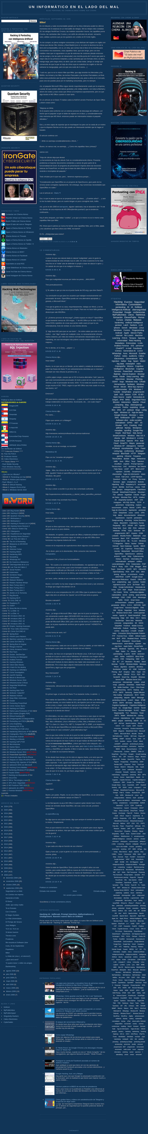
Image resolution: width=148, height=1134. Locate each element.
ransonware (118, 1049)
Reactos (116, 828)
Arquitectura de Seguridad (20, 534)
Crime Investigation (17, 672)
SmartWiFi (135, 538)
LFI (122, 662)
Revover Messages (138, 987)
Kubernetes (14, 572)
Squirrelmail (127, 882)
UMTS (116, 715)
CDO (115, 513)
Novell (143, 708)
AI (128, 307)
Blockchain (130, 369)
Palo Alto (115, 826)
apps (123, 482)
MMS (114, 967)
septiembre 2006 (12, 888)
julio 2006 (10, 974)
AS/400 (143, 910)
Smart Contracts (139, 590)
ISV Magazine (134, 862)
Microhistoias (130, 869)
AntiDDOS (130, 656)
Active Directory (140, 520)
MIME (143, 964)
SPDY (138, 990)
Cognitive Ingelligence (120, 705)
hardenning (135, 1031)
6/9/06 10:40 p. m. (54, 858)
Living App (118, 451)
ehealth (140, 631)
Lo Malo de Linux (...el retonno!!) (18, 956)
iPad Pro (142, 1034)
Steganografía (119, 713)
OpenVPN (131, 759)
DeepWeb (118, 626)
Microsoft (133, 353)
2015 (6, 844)
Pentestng (142, 872)
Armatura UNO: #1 (17, 624)
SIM (114, 610)
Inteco (130, 952)
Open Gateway (126, 546)
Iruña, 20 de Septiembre (15, 946)
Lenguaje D (121, 962)
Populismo (10, 949)
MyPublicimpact (10, 1013)
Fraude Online (14, 773)
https (133, 459)
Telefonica (134, 713)
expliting (123, 1026)
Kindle (124, 959)
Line (115, 867)
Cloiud (114, 929)
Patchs (138, 759)
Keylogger (142, 864)
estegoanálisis (128, 623)
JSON (124, 787)
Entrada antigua (100, 891)
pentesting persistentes (131, 905)
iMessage (140, 698)
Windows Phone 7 (126, 1013)
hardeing (128, 1031)
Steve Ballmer (131, 1000)
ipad (116, 394)
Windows (118, 330)
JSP (124, 756)
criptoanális (138, 1018)
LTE (129, 818)
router (144, 800)
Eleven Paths (136, 333)
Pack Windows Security (11, 467)
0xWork (114, 910)
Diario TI (57, 193)
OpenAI (130, 441)
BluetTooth (121, 923)
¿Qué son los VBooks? (11, 474)
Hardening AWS (16, 554)
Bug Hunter (14, 511)
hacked (141, 446)
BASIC (115, 703)
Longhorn (129, 867)
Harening (133, 946)
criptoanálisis (116, 595)
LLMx (115, 962)
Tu (139, 885)
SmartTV (123, 443)
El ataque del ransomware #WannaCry (70, 1022)
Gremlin (136, 708)
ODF (136, 500)
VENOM (142, 1006)
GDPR (129, 569)
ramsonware (140, 1047)
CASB (132, 923)
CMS (122, 659)
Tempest (141, 628)
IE (142, 816)
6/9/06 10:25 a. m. (54, 437)
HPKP (127, 859)
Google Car (130, 782)
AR (139, 910)
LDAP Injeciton (141, 959)
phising (114, 908)
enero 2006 (10, 995)
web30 (136, 721)
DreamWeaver (138, 931)
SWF (133, 993)
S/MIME (115, 738)
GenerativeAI (132, 358)
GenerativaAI (117, 941)
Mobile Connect (137, 626)
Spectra (141, 338)
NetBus (115, 977)
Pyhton (128, 792)
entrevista (117, 623)
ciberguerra (131, 446)
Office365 (142, 569)
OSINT (12, 606)
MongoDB (116, 759)
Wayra (132, 443)
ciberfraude (116, 895)
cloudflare (118, 464)
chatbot (142, 497)
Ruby (121, 567)
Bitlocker (141, 723)
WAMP (114, 1008)
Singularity (115, 833)
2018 (6, 834)
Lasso (130, 787)
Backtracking (10, 966)
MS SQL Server (129, 502)
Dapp (115, 810)
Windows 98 (134, 1011)
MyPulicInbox (136, 975)
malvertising (116, 774)
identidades (122, 1036)
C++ (127, 923)
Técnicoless (117, 459)
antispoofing (118, 698)
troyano (134, 533)
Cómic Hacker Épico (17, 706)
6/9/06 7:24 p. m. (53, 676)
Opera (143, 618)
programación (138, 392)
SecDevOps (119, 621)
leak (142, 441)
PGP (144, 564)
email (143, 682)
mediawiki (125, 1039)
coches (116, 631)
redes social (127, 1049)
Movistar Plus (126, 497)
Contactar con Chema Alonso (17, 214)
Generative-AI (129, 351)
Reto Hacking (135, 340)
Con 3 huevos (11, 912)
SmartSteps (118, 882)
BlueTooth (125, 453)
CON (134, 394)
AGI (126, 910)
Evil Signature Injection (138, 934)
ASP (115, 723)
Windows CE (126, 887)
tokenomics (126, 402)
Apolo (130, 851)
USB (131, 567)
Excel (117, 477)
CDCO (117, 726)
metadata (118, 430)
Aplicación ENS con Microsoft (20, 765)
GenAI (124, 328)
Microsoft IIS (140, 790)
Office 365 (142, 579)
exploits (126, 464)
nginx (113, 800)
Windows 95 (129, 795)
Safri (143, 993)
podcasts (117, 407)
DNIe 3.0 (141, 751)
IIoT (136, 949)
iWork (141, 741)
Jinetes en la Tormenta (18, 593)
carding (140, 715)
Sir (114, 995)
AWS (116, 656)
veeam (132, 1054)
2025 (6, 810)
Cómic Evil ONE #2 (18, 631)
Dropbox (127, 672)
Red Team (13, 652)
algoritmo (123, 667)
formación (117, 317)
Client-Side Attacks (17, 665)
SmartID (134, 677)
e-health (133, 631)
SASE (121, 990)
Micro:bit (116, 823)
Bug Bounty (14, 595)
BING (127, 400)
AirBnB (142, 803)
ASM (134, 669)
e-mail (128, 348)
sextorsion (141, 654)
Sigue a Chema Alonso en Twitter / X (20, 244)
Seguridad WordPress (18, 685)
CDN (132, 805)
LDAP (126, 469)
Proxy (135, 479)
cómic (137, 513)
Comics (127, 330)
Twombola (115, 1006)
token (143, 474)
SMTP (121, 692)
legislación (133, 510)
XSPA (142, 695)
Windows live (131, 715)
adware (120, 495)
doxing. (123, 1021)
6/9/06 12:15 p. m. (54, 479)
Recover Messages (125, 710)
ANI (135, 910)
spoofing (127, 430)
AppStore (141, 746)
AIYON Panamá (11, 441)
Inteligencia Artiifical (131, 864)
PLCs (133, 674)
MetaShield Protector (128, 492)
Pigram (116, 762)
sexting (131, 595)
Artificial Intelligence (134, 322)
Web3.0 (123, 767)
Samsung (128, 692)
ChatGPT (120, 348)
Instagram (117, 502)
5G (145, 720)
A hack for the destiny (17, 667)
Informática (116, 952)
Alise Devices (123, 851)
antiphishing (121, 582)
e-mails (116, 549)
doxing (116, 574)
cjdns (133, 895)
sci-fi (129, 585)
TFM (121, 885)
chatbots (131, 602)
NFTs (135, 497)
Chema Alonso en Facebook (16, 256)
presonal (140, 1044)
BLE (143, 585)
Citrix (137, 448)
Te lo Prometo (11, 908)
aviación (129, 839)
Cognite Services (125, 780)
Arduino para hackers (18, 479)
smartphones (123, 803)
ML (128, 541)
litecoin (140, 772)
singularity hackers (125, 500)
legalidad (128, 495)
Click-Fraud (140, 687)
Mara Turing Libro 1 (17, 590)
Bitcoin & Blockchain (17, 678)
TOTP (139, 502)
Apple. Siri (115, 918)
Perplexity (116, 525)
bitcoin (123, 387)
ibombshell (117, 669)
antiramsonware (139, 1016)
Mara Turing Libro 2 (17, 588)
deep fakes (125, 631)
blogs (138, 410)
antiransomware (120, 602)
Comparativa (50, 554)
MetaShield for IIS (119, 869)
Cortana (126, 751)
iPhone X (138, 903)
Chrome (128, 456)
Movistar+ (141, 492)
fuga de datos (137, 412)
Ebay (114, 857)
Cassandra (127, 926)
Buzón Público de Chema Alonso (18, 221)
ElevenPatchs (126, 934)
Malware (137, 320)
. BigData (143, 908)
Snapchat (127, 764)
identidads (130, 1036)
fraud (135, 900)
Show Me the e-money (18, 608)
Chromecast (127, 854)
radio (116, 461)
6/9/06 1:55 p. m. (53, 604)
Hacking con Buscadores (18, 775)
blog (126, 405)
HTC (120, 946)
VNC (114, 887)
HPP (137, 785)
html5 (133, 654)
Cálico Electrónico (11, 459)
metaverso (141, 459)
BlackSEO (124, 523)
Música (130, 366)
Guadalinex (140, 944)
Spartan (116, 1000)
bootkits (122, 741)
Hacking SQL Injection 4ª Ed (20, 762)
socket (131, 1052)
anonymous (117, 682)
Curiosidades (135, 304)
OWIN (143, 977)
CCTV (127, 805)
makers (139, 505)
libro (113, 410)
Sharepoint (126, 641)
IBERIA (131, 949)
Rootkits (137, 662)
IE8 (120, 787)
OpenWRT (130, 982)
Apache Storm (124, 916)
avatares (132, 667)
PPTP (115, 692)
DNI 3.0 (143, 929)
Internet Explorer (129, 374)
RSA (127, 572)
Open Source (118, 397)
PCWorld (116, 448)
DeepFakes (126, 392)
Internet (119, 335)
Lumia (128, 964)
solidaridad (121, 908)
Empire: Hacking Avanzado (20, 626)
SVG (129, 993)
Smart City (125, 677)
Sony (134, 764)
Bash (123, 749)
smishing (125, 1052)
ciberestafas (117, 474)
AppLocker (133, 916)
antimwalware (140, 890)
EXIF (144, 854)
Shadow (134, 831)
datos (120, 515)
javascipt (141, 797)
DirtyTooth (121, 569)
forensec (142, 1026)
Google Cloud (137, 577)
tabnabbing (119, 1054)
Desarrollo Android (17, 737)
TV (128, 651)
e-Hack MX (9, 428)
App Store (118, 646)
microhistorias (127, 448)
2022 (6, 820)
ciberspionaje (127, 682)
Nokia (123, 872)
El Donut (9, 901)
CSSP (120, 926)
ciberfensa (139, 893)
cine (141, 500)
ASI (116, 913)
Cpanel (126, 808)
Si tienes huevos (12, 932)
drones (123, 574)
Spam (135, 361)
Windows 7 (138, 389)
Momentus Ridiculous (120, 579)
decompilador (118, 898)
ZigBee (131, 1016)
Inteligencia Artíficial (118, 954)
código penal (141, 895)
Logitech (115, 964)
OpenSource (130, 554)
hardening (119, 322)
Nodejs (123, 759)
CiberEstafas (14, 577)
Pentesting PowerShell (18, 703)
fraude (122, 376)
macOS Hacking (16, 675)
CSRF (129, 597)
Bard (122, 538)
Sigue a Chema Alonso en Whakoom (20, 232)
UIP (121, 1006)
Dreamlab (9, 414)
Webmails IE (117, 1011)
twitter (123, 361)
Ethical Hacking (16, 485)
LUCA (140, 351)
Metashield (125, 551)
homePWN (116, 903)
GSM (141, 533)
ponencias (127, 1044)
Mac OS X (140, 436)
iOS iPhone (134, 1034)
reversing (128, 520)
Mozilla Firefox (125, 536)
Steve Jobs (129, 621)
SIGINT (132, 990)
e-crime (140, 438)
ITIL (145, 949)
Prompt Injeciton (135, 985)
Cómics (118, 351)
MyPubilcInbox (117, 736)
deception (139, 769)
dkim (143, 572)
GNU (133, 672)
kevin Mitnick (128, 644)
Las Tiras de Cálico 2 (19, 567)
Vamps (116, 767)
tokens (128, 394)
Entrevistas (131, 343)
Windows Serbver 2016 (138, 887)
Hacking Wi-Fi (15, 598)
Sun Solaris (118, 592)
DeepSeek (123, 513)
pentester (142, 510)
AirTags (140, 849)
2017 (6, 837)
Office (127, 461)
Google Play (138, 430)
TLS (127, 713)
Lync (133, 964)
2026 (6, 806)
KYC (113, 959)
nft (116, 500)
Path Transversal (132, 872)
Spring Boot (14, 634)
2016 (6, 841)
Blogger (138, 567)
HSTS (129, 690)
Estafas (142, 353)
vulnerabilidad (133, 803)
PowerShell (127, 371)
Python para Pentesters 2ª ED (21, 711)
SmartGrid (116, 998)
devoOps (126, 898)
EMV (123, 782)
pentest (118, 325)
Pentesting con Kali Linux (19, 729)
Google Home (118, 608)
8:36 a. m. (74, 241)
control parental (139, 613)
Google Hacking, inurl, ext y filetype (69, 1074)
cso (133, 718)
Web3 (142, 361)
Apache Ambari (132, 913)
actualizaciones (139, 836)
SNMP (122, 738)
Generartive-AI (140, 939)
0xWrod (120, 910)
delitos (114, 721)
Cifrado (142, 382)
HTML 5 (114, 756)
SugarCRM (140, 1000)
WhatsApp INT (15, 559)
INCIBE (122, 862)
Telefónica (140, 315)
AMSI (134, 849)
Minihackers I (15, 521)
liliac (113, 905)
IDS (114, 662)
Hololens (140, 946)
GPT (133, 417)
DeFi (144, 605)
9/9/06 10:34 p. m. (54, 882)
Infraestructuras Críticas (19, 683)
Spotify (136, 546)
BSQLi (123, 605)
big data (120, 364)
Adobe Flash (140, 685)
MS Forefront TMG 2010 (18, 785)
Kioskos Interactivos (137, 728)
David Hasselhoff (134, 615)
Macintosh (141, 818)
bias (137, 572)
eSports (128, 844)
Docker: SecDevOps (17, 654)
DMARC (133, 751)
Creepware (134, 808)
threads (128, 908)
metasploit (130, 364)
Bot (115, 687)
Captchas (128, 549)
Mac (144, 508)
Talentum (140, 461)
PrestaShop (134, 762)
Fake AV (129, 813)
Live (144, 787)
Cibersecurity (118, 751)
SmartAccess (132, 995)
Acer (120, 913)
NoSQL (126, 736)
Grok (124, 785)
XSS (121, 394)
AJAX (130, 910)
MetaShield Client (131, 731)
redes (124, 356)
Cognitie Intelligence (139, 780)
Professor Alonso (10, 456)
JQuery (120, 957)
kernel (125, 595)
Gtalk (116, 816)
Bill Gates (129, 703)
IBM (129, 528)
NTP (128, 823)
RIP (129, 987)
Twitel (143, 538)
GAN (134, 597)
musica (131, 846)
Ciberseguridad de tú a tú (19, 565)
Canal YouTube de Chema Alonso (19, 272)
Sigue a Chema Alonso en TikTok (18, 228)
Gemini (140, 417)
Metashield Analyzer (136, 821)
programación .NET (122, 533)
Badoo (126, 921)
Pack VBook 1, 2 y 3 (10, 482)
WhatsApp (116, 353)
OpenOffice (119, 554)
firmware (135, 1026)
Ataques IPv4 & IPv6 (18, 487)
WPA (121, 795)
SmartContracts (119, 436)
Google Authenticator (126, 587)
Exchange (122, 813)
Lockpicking (121, 867)
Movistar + (133, 415)
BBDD (118, 749)
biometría (132, 466)
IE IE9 (140, 394)
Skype (130, 590)
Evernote (120, 857)
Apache (135, 402)
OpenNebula (121, 982)
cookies (136, 682)
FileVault (134, 936)
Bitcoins (116, 402)
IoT (124, 410)
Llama (137, 487)
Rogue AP (141, 736)
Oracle (118, 433)
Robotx (116, 990)
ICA (142, 690)
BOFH (121, 703)
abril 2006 (10, 984)
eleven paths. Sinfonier (139, 1021)
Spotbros (123, 1000)
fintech (129, 1026)
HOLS (122, 816)
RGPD (124, 987)
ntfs (136, 1039)
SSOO (140, 880)
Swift (140, 882)
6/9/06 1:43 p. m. (53, 503)
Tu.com (134, 541)
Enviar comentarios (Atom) (60, 902)
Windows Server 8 (138, 1013)
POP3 (143, 823)
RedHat (143, 638)
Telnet (131, 1003)
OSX (133, 823)
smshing (123, 849)
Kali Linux (125, 477)
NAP (114, 872)
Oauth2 (133, 579)
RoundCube (118, 880)
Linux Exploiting (16, 724)
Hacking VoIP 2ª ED (17, 742)
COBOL (114, 854)
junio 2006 (10, 978)
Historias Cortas (16, 549)
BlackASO (119, 805)
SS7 (133, 828)
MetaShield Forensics (127, 790)
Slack (122, 833)
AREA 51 (8, 432)
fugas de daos (135, 1029)
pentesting (120, 307)
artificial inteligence (118, 839)
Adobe (122, 656)
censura (116, 718)
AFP (129, 849)
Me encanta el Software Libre (17, 942)
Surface (135, 882)
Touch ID (133, 885)
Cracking (133, 425)
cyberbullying (117, 654)
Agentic (142, 525)
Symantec (115, 885)
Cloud (116, 443)
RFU (119, 987)
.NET (136, 423)
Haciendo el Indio (12, 898)
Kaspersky (123, 818)
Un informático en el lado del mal (74, 7)
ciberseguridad (139, 310)
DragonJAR (9, 406)
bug (129, 361)
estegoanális (119, 900)
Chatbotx (141, 926)
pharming (143, 905)
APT (132, 469)
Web (131, 1008)
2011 (6, 858)
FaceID (139, 726)
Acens (122, 777)
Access (116, 777)
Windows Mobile (132, 664)
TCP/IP (122, 664)
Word (132, 890)
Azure (115, 487)
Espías (114, 813)
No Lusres (122, 977)
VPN (143, 513)
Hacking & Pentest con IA (20, 523)
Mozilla (140, 733)
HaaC (139, 672)
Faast (143, 448)
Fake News (118, 469)
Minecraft (135, 970)
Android (118, 333)
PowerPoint (129, 826)
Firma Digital (139, 549)
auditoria (126, 893)
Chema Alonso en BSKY (12, 252)
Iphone (117, 328)
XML (136, 767)
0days (137, 700)
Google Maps (127, 708)
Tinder (141, 713)
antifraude (131, 769)
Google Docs (117, 944)
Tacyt (133, 461)
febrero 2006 (11, 991)
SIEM (126, 990)
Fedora (136, 813)
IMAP (116, 862)
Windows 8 (130, 438)
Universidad (122, 340)
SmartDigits (141, 995)
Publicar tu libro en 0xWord (11, 400)
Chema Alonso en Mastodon (14, 248)
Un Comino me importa (14, 895)
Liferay (129, 962)
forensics (115, 538)
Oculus (115, 980)
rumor (134, 1049)
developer (140, 451)
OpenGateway (118, 572)
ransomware (116, 508)
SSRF (142, 762)
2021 (6, 824)
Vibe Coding (117, 695)
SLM (118, 641)
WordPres (124, 1016)
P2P (128, 538)
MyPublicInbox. (116, 975)
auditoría (133, 356)
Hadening (126, 946)
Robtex (123, 828)
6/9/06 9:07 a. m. (53, 351)
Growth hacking (141, 754)
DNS (119, 410)
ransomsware (135, 800)
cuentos (136, 582)
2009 (6, 865)
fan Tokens (142, 466)
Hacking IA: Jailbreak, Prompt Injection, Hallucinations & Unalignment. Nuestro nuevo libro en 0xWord (67, 915)
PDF (122, 484)
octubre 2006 (11, 885)
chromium (115, 841)
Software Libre (122, 420)
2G (141, 720)
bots (113, 489)
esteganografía (130, 489)
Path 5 (114, 567)
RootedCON (136, 792)
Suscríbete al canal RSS (15, 264)
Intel (113, 638)
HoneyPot (125, 728)
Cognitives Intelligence (137, 705)
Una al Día (13, 778)
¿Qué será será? (12, 960)
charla (125, 508)
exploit (128, 397)
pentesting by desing (136, 744)
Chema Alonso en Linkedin (13, 260)
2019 (6, 830)
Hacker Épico (15, 747)
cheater (142, 839)
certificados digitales (137, 592)
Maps (137, 756)
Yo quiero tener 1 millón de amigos (19, 963)
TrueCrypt (140, 764)
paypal (120, 721)
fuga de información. (123, 1029)
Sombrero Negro (16, 575)
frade (113, 1029)
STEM (124, 993)
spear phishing (141, 595)
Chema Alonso (51, 357)
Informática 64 (136, 559)
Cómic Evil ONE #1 (17, 642)
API (136, 525)
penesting (115, 1041)
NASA (144, 975)
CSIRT (143, 923)
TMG (114, 1003)
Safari (123, 651)
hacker (134, 543)
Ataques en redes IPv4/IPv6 (20, 760)
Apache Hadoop (131, 723)
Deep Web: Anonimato (18, 698)
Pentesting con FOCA (18, 721)
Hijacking (115, 484)
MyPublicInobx (139, 869)
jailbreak (119, 428)
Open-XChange (140, 980)
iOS (132, 345)
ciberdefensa (125, 718)
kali (123, 438)
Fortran (115, 939)
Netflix (120, 600)
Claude (136, 495)
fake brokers (128, 900)
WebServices (125, 836)
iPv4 (136, 441)
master (124, 669)
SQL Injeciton (133, 880)
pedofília (141, 1039)
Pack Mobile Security (10, 464)
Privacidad (118, 312)
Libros (131, 315)
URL (125, 1006)
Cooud (132, 929)
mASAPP (117, 744)
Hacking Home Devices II (20, 526)
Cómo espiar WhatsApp (65, 1035)
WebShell (143, 1008)
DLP (120, 672)
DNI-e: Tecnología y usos (18, 780)
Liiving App (136, 962)
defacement (140, 718)
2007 (6, 871)
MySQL (128, 428)
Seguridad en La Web (14, 891)
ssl (130, 479)
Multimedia (117, 628)
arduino (117, 556)
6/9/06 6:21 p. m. (53, 636)
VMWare (116, 836)
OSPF (133, 977)
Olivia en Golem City (19, 529)
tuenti (124, 556)
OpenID (114, 982)
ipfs (144, 903)
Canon (120, 854)
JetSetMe (142, 957)
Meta (132, 618)
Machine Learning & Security (20, 639)
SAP (128, 828)
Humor (141, 317)
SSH (126, 567)
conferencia (129, 451)
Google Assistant (119, 859)
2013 (6, 851)
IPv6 (122, 400)
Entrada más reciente (48, 891)
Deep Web (117, 528)
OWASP (127, 674)
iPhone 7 (131, 903)
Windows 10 (125, 412)
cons (142, 415)
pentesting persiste (139, 1041)
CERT (138, 923)
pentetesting (118, 1044)
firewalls (126, 772)
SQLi (130, 531)
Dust (124, 528)
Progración (125, 985)
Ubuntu (117, 438)
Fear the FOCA (10, 454)
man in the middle (122, 846)
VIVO (116, 741)
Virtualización (128, 695)
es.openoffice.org (52, 814)
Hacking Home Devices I (19, 536)
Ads (144, 644)
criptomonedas (121, 389)
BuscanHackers (132, 749)
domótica (140, 667)
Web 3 (136, 1008)
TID (114, 495)
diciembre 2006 (12, 878)
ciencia (129, 741)
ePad (128, 1021)
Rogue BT (141, 877)
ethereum (141, 515)
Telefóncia (125, 1003)
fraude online (119, 441)
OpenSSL (131, 649)
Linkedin (115, 536)
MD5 (138, 964)
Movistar (130, 379)
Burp (142, 851)
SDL (125, 880)
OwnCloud (138, 982)
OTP (119, 590)
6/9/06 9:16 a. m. (53, 405)
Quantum (116, 479)
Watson (126, 1008)
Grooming (117, 728)
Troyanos (137, 456)
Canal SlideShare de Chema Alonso (19, 268)
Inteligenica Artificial (131, 954)
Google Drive (140, 782)
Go (120, 708)
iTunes (115, 1036)
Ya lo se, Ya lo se (12, 929)
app (129, 582)
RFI (143, 674)
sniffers (139, 561)
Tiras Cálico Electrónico (20, 629)
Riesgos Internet (16, 647)
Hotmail (115, 546)
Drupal (114, 708)
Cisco (132, 687)
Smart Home (135, 600)
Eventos (128, 302)
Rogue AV (133, 877)
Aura (125, 353)
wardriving (128, 721)
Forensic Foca (122, 636)
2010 (6, 861)
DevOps (126, 559)
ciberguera (124, 841)
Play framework (117, 875)
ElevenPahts (138, 646)
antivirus (140, 554)
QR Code (134, 736)
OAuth (126, 600)
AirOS (125, 913)
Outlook (125, 628)
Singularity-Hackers (11, 1016)
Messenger (142, 597)
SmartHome (136, 472)
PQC (138, 674)
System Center (136, 833)
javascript (140, 443)
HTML (124, 531)
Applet (138, 777)
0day (129, 556)
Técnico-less (116, 466)
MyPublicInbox (9, 1010)
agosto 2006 (11, 971)
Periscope (118, 985)
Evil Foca (129, 487)
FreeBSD (122, 939)
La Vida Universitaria (13, 918)
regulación (124, 774)
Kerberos (131, 756)
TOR (143, 487)
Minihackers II (15, 518)
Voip (114, 515)
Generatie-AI (141, 857)
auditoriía (118, 1018)
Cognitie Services (123, 929)
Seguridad (128, 610)
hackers (133, 325)
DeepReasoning (120, 690)
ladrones (133, 772)
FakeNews (142, 489)
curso (131, 513)
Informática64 (121, 561)
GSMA (131, 636)
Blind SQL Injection (136, 387)
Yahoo (127, 543)
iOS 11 (122, 1034)
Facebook (137, 348)
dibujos (119, 489)
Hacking (118, 302)
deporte (127, 698)
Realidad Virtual (133, 638)
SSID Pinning (116, 993)
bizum (132, 893)
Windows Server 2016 (18, 490)
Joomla (117, 551)
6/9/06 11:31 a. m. (54, 461)
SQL (116, 795)
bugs (122, 382)
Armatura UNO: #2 (17, 621)
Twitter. (143, 1003)
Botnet (132, 508)
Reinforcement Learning (121, 877)
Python (117, 356)
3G (122, 549)
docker (126, 459)
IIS (141, 423)
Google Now (126, 944)
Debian (118, 559)
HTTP (133, 453)
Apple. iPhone (124, 918)
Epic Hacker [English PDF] (20, 713)
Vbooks (133, 651)
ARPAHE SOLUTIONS (14, 445)
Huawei (125, 949)
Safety (139, 993)
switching (133, 774)
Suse (127, 833)
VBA (137, 1006)
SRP (142, 990)
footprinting (130, 505)
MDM (115, 731)
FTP (113, 636)
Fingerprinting (138, 330)
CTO (140, 749)
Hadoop (136, 690)
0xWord (7, 1007)
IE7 (118, 662)
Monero (143, 756)
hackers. (121, 1031)
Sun (113, 582)
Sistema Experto (121, 995)
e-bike (114, 844)
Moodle (134, 733)
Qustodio (137, 875)
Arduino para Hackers (17, 636)
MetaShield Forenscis (121, 821)
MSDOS (114, 649)
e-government (135, 898)
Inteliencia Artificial (138, 952)
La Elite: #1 (15, 611)
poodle (134, 1044)
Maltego (116, 790)
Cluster (12, 701)
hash (134, 797)
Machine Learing (130, 967)
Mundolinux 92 (51, 452)
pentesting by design (126, 1041)
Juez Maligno (11, 925)
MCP (134, 818)
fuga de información (119, 510)
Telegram (141, 453)
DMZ (137, 659)
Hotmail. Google (116, 949)
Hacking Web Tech (17, 690)
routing (115, 803)
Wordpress (137, 428)
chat (144, 536)
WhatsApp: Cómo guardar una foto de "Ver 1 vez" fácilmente (79, 996)
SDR (143, 792)
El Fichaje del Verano (14, 922)
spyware (138, 644)
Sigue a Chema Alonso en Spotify (18, 240)
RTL (143, 826)
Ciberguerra (15, 531)
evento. (135, 1023)
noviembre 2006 (12, 881)
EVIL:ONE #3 (16, 600)
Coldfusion (116, 782)
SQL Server (137, 433)
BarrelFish (133, 921)
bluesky (125, 1018)
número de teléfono (123, 800)
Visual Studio (136, 641)
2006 (6, 875)
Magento (121, 731)
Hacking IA (14, 513)
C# (143, 777)
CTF (123, 726)
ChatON (134, 926)
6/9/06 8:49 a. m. (53, 270)
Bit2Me (121, 487)
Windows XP (119, 446)
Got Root (13, 688)
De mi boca (118, 931)
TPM (119, 1003)
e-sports (127, 654)
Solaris (143, 998)
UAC (125, 466)
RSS (135, 528)
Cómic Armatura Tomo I (18, 649)
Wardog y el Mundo (17, 739)
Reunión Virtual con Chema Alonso (19, 218)
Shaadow (127, 831)
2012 (6, 854)
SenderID (116, 677)
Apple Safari (128, 646)
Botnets (141, 482)
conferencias (139, 312)
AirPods (121, 723)
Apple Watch (130, 777)
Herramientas (119, 384)
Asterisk (136, 851)
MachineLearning (139, 867)
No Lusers (128, 335)
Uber (144, 833)
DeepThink (133, 810)
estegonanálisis (119, 797)
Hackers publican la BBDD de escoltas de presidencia (76, 1087)
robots (124, 479)
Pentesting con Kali (18, 477)
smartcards (115, 849)
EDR (134, 726)
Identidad (133, 328)
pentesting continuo (119, 700)
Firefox (125, 407)
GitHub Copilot (140, 636)
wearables (135, 908)
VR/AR (130, 525)
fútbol (133, 698)
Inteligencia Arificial (118, 864)
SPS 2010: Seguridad (17, 783)
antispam (131, 561)
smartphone (131, 482)
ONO (128, 977)
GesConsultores (128, 941)
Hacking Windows (16, 662)
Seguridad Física (139, 400)
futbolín (143, 1029)
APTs (144, 774)
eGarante (118, 772)
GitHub (141, 543)
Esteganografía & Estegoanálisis (22, 719)
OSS (138, 977)
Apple (126, 333)
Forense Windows (15, 791)
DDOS (141, 623)
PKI (137, 649)
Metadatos (119, 343)
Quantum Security (17, 516)
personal (140, 345)
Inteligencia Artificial (121, 310)
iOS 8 (127, 1034)
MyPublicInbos (137, 972)
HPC (115, 946)
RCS (143, 875)
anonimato (142, 484)
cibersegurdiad (126, 895)
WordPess (116, 1016)
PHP (140, 425)
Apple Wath (141, 916)
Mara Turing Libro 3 (17, 585)
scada (141, 574)
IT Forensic (9, 423)
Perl (143, 759)
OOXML (127, 472)
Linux (141, 328)
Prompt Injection (137, 464)
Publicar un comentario (48, 887)
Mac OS (120, 967)
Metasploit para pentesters (23, 749)
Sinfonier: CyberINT (17, 693)
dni (141, 795)
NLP (118, 872)
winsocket (139, 1054)
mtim (131, 1039)
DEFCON (137, 605)
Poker (122, 826)
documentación (130, 515)
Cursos (119, 320)
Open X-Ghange (129, 980)
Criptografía (120, 366)
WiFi (142, 376)
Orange (115, 792)
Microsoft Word (125, 733)
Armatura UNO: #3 (17, 619)
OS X (138, 618)
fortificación (125, 417)
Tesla (134, 738)
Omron (121, 980)
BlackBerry (138, 703)
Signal (141, 831)
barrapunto (64, 207)
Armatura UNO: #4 (17, 616)
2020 (6, 827)
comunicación (133, 841)
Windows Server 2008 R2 (121, 890)
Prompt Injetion (128, 875)
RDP (124, 590)
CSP (115, 926)
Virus (135, 610)
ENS (128, 564)
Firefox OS (142, 936)
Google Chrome (120, 415)
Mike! (8, 953)
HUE (132, 859)
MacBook (122, 649)
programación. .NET (120, 1047)
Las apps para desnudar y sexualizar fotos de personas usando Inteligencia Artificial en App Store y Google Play (80, 984)
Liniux (142, 962)
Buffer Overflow (123, 687)
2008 (6, 868)
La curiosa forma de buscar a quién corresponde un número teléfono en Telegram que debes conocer (78, 1010)
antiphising (119, 893)
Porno (114, 710)
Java (121, 461)
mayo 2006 (10, 981)
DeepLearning (117, 520)
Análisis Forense (15, 660)
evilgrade (135, 844)
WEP (118, 887)
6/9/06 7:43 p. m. (53, 837)
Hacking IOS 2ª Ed (17, 726)
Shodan (118, 425)
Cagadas (115, 780)
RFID (124, 638)
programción (131, 1047)
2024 (6, 813)
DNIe (115, 587)
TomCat (127, 885)
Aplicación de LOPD (16, 788)
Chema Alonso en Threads (13, 236)
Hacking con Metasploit (18, 657)
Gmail (142, 407)
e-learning (120, 844)
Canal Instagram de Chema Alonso (19, 276)
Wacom (120, 1008)
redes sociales (136, 420)
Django (141, 810)
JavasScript (127, 957)
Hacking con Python (17, 708)
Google (127, 312)
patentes (122, 685)
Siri (143, 531)
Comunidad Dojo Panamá (15, 436)
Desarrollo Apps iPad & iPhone (21, 757)
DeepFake (115, 754)
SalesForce (140, 828)
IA (132, 307)
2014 (6, 848)
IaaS (141, 862)
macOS (129, 518)
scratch (130, 700)
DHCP (141, 808)
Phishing (138, 379)
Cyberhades (8, 1022)
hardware (131, 384)
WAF (139, 651)
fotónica (128, 797)
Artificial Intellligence (136, 918)
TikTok (126, 592)
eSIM (142, 898)
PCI (138, 823)
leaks (114, 633)
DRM (134, 854)
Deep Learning (133, 376)
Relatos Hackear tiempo (19, 583)
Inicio (75, 891)
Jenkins (135, 957)
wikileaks (116, 531)
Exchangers (115, 936)
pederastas (119, 905)
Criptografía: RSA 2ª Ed (18, 734)
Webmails (137, 536)
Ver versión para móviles (72, 895)
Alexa (116, 523)
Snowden (136, 998)
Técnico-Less (11, 936)
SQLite (120, 610)
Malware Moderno (16, 580)
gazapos (114, 1031)
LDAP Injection (136, 477)
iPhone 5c (124, 903)
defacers (142, 841)
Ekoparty (8, 419)
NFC (135, 569)
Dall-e (139, 854)
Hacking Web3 (15, 552)
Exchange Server (119, 541)
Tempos (132, 338)
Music (120, 674)
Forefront (127, 626)
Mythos (122, 823)
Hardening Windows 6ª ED (19, 770)
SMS (117, 417)
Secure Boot (118, 831)
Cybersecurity (138, 556)
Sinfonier (137, 531)
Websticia (138, 621)
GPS (126, 425)
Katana (118, 959)
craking (131, 1018)
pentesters (138, 518)
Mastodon (128, 662)
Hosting (114, 787)
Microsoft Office (138, 551)
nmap (115, 685)
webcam (141, 528)
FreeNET (132, 857)
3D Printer (136, 585)
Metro (129, 970)
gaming (120, 456)
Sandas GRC (118, 764)
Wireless (131, 436)
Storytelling (14, 557)
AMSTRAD (119, 577)
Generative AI (138, 397)
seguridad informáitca (120, 746)
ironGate (137, 1036)
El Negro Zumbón (12, 915)
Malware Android (16, 696)
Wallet (123, 715)
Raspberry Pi (14, 603)
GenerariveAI (130, 939)
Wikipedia (130, 767)
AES (139, 774)
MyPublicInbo (127, 972)
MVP (118, 638)
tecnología (115, 597)
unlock (126, 1054)
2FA (130, 389)
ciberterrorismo (117, 644)
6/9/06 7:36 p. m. (53, 774)
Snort (130, 998)
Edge (122, 618)
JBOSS (115, 818)
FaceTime (123, 754)
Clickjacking (130, 659)
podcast (130, 410)
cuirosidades (115, 1021)
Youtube (116, 392)
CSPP (127, 577)
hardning (143, 1031)
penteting (139, 846)
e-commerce (132, 574)
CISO (123, 597)
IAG (120, 756)
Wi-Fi (136, 695)
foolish (142, 582)
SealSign (133, 628)
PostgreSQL (124, 762)
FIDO (122, 936)
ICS (144, 672)
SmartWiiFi (124, 998)
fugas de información (131, 474)
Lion (114, 674)
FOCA (124, 338)
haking (140, 900)
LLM (141, 325)
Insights (124, 952)
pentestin (125, 744)
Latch (125, 325)
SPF (132, 572)
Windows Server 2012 (18, 752)
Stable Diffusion (139, 692)
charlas (128, 320)
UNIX (139, 738)
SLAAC (136, 710)
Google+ (131, 754)
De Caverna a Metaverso (19, 562)
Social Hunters (15, 570)
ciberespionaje (136, 405)
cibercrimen (120, 379)
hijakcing (115, 1034)
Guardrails (130, 785)
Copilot (128, 726)
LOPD (138, 508)
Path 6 (122, 792)
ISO (141, 949)
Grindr (134, 944)
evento (115, 615)
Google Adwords (139, 941)
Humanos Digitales (132, 608)
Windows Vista (132, 382)
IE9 (127, 618)
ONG (142, 608)
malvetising (117, 1039)
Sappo (143, 710)
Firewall (115, 492)
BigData (117, 374)
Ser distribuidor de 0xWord (11, 449)
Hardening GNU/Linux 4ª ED (20, 732)
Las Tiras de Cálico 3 (19, 539)
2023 (6, 817)
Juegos (115, 400)
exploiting (134, 407)
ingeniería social (119, 585)
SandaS (128, 738)
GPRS (129, 423)
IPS (127, 862)
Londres (122, 964)
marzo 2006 (11, 988)
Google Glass (116, 785)
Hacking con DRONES (18, 670)
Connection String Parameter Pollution (131, 633)
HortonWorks (140, 859)
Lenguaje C (137, 787)
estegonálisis (118, 1023)
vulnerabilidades (118, 564)
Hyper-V (128, 816)
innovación (138, 371)
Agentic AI (122, 615)
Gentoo (142, 813)
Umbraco (131, 1006)
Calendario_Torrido (137, 523)
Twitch (143, 885)
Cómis (137, 929)
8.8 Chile (8, 410)
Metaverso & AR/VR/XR (19, 544)
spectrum (138, 1052)
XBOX (142, 546)
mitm (139, 364)
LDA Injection (131, 959)
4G (130, 669)
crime (136, 795)
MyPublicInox (127, 975)
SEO (124, 525)
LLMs (140, 343)
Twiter (137, 1003)
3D (136, 623)
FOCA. (128, 936)
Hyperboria (136, 816)
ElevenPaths (130, 317)
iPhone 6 (143, 844)
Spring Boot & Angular (18, 644)
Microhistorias (15, 744)
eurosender (127, 1023)
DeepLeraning (128, 931)
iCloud (135, 741)
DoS (142, 659)
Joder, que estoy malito (14, 905)
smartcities (130, 685)
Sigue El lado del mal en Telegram (16, 224)
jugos (143, 1036)
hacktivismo (120, 518)
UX (144, 738)
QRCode (138, 826)
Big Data (13, 547)
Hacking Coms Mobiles (18, 767)
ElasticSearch (116, 934)
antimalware (120, 423)
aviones (136, 839)
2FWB (143, 700)
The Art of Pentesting (18, 542)
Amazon (115, 453)
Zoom (124, 769)
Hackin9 (143, 785)
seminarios (132, 746)
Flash (126, 857)
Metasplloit (123, 970)
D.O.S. (129, 605)
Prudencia (9, 939)
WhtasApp (126, 1011)
